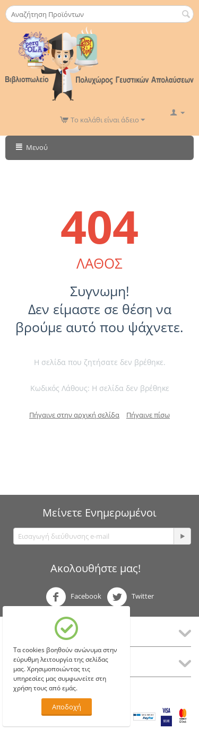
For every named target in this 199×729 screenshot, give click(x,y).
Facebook (73, 597)
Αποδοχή (66, 707)
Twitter (130, 597)
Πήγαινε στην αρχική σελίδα (74, 415)
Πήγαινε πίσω (148, 415)
